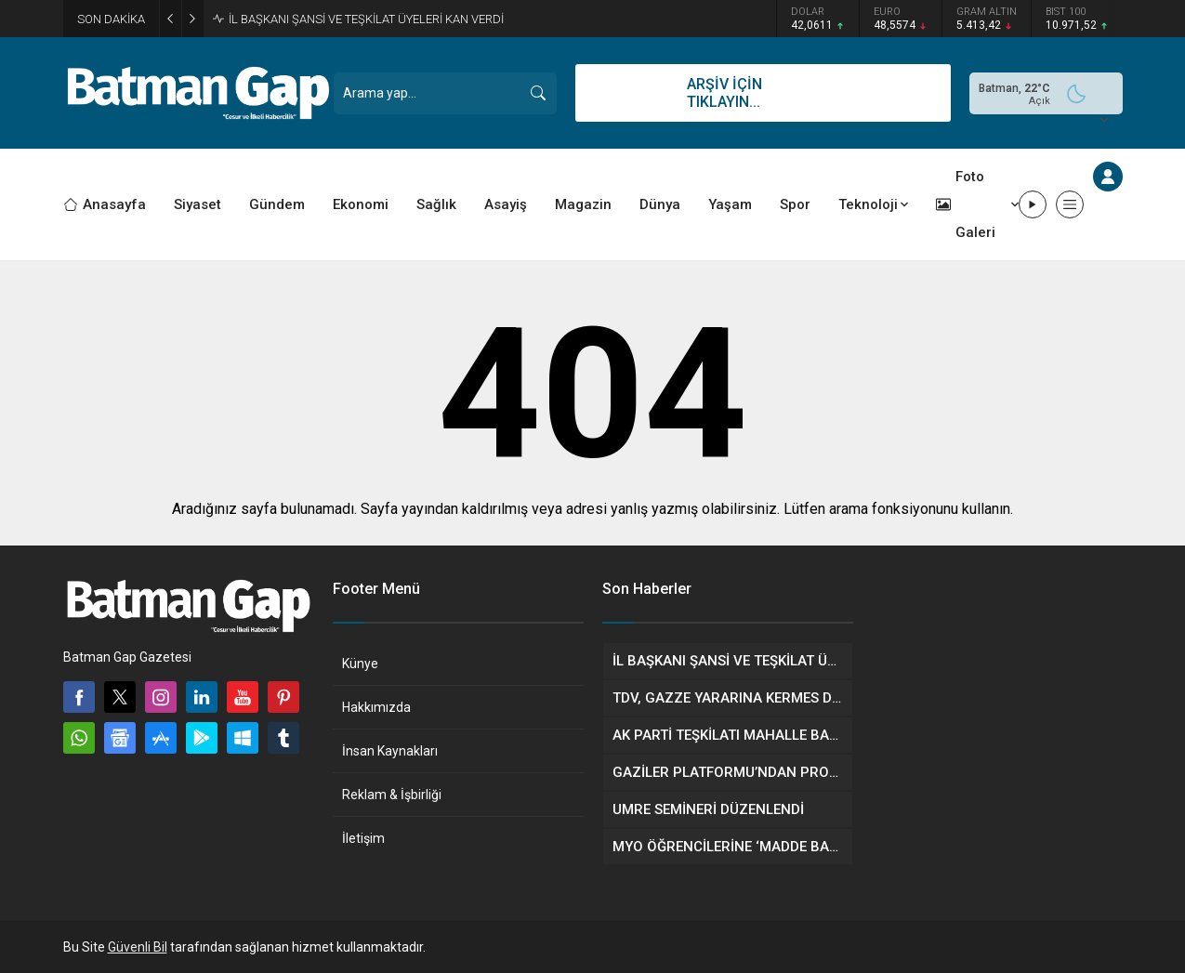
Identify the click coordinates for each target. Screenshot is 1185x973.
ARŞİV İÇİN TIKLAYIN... (724, 93)
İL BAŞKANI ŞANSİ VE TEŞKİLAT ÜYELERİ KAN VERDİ (366, 19)
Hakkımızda (376, 707)
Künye (360, 663)
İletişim (363, 838)
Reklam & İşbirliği (391, 794)
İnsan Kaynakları (390, 750)
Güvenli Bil (137, 947)
